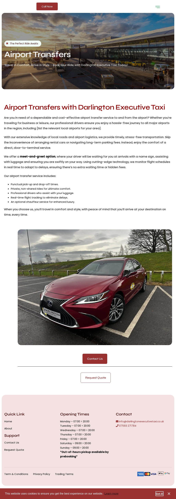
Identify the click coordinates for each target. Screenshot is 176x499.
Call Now (47, 6)
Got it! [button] (159, 493)
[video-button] (7, 43)
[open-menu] (157, 6)
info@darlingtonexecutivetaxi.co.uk (140, 421)
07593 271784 (126, 425)
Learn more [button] (111, 493)
